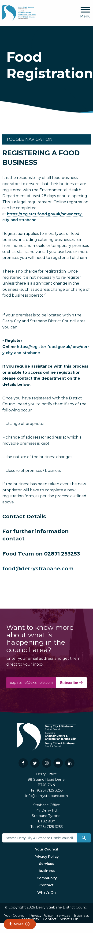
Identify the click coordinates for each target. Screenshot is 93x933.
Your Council (46, 849)
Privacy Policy (46, 856)
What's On (46, 892)
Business (46, 871)
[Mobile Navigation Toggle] (85, 12)
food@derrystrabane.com (38, 568)
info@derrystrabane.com (46, 796)
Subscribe (71, 682)
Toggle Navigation (29, 139)
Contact (46, 885)
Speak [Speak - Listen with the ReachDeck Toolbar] (19, 924)
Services (46, 864)
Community (47, 878)
